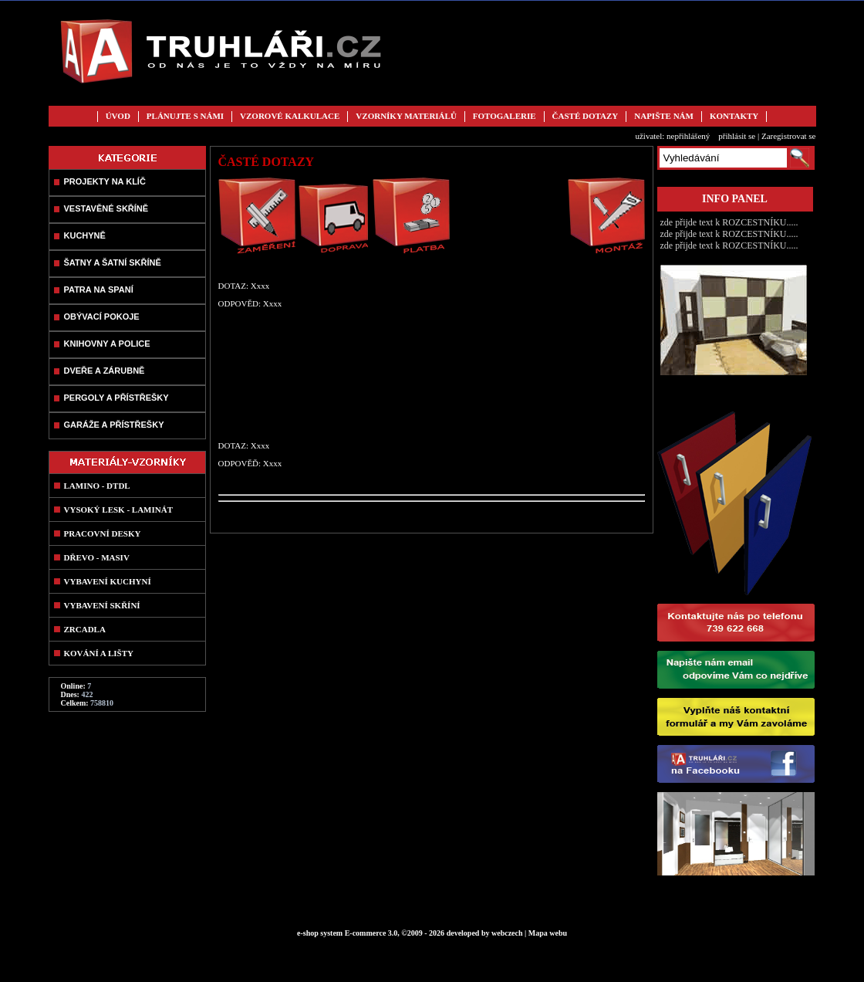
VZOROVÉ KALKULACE (289, 115)
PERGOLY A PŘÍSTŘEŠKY (116, 397)
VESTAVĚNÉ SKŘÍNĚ (106, 208)
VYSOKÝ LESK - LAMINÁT (119, 509)
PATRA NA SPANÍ (98, 289)
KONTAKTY (734, 115)
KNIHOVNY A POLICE (107, 343)
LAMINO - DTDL (97, 485)
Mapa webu (547, 933)
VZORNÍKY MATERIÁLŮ (406, 115)
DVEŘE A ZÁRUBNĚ (104, 370)
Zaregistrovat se (788, 136)
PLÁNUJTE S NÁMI (185, 115)
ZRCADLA (85, 629)
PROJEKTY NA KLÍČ (105, 181)
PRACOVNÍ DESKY (102, 533)
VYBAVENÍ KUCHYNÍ (107, 581)
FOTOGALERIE (504, 115)
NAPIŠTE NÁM (664, 115)
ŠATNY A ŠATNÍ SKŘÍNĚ (112, 262)
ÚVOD (118, 115)
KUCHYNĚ (85, 235)
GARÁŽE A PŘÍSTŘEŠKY (114, 424)
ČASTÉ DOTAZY (585, 115)
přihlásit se (736, 136)
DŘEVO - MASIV (97, 557)
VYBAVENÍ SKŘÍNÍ (102, 605)
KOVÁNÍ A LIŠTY (98, 653)
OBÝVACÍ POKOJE (102, 316)
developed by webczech (485, 933)
